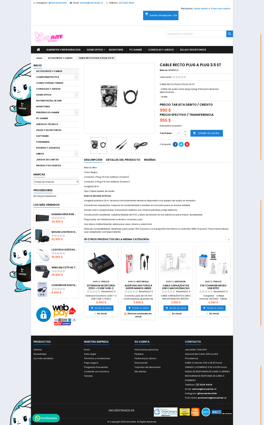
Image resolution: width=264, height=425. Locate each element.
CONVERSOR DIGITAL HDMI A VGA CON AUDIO (64, 285)
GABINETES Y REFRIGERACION (63, 49)
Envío (87, 349)
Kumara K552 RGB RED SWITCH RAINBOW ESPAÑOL (64, 214)
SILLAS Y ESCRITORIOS (193, 49)
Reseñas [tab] (150, 160)
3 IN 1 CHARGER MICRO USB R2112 (213, 287)
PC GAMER (135, 49)
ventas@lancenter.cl (91, 2)
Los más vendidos (47, 205)
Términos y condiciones (97, 358)
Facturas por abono (145, 358)
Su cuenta (142, 342)
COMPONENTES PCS (47, 77)
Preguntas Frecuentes (96, 367)
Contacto (193, 342)
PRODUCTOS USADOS (48, 165)
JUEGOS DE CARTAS (47, 159)
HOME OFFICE (95, 49)
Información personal (146, 349)
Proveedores (43, 190)
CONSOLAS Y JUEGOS (161, 49)
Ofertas (38, 349)
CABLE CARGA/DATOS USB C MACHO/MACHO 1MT (176, 288)
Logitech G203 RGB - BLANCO (64, 249)
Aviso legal (90, 354)
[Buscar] (199, 33)
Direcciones (141, 362)
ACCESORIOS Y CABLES (49, 71)
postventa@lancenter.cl (212, 397)
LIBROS (40, 153)
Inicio (38, 65)
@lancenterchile (57, 2)
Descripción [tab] (93, 160)
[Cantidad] (178, 133)
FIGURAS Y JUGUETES (48, 147)
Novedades (40, 354)
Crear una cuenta (220, 8)
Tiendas (88, 375)
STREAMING (43, 142)
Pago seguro (91, 362)
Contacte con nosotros (96, 371)
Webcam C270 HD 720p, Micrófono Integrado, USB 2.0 (64, 267)
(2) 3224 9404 (126, 2)
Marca (164, 70)
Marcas (39, 174)
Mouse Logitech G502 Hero (64, 232)
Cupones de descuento (148, 367)
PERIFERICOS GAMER (47, 112)
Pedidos (139, 354)
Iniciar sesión (201, 8)
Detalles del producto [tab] (123, 160)
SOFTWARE (42, 136)
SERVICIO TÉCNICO (47, 124)
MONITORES (116, 49)
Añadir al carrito (206, 133)
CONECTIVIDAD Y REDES (49, 83)
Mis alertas (140, 371)
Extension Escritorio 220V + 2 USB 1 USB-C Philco (101, 288)
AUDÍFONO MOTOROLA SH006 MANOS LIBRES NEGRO (138, 288)
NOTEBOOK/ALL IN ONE (49, 100)
